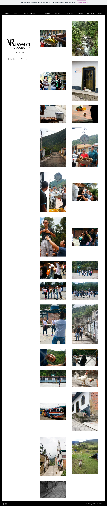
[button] (16, 13)
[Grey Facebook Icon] (3, 504)
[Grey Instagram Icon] (6, 504)
